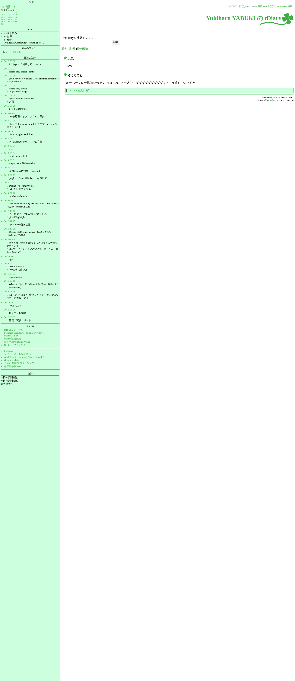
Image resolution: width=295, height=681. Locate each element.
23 (16, 19)
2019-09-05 (9, 85)
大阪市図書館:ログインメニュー (21, 363)
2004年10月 (9, 7)
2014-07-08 (9, 120)
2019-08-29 (9, 95)
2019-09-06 (9, 75)
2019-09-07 (9, 68)
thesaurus (8, 351)
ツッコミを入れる (77, 90)
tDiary (277, 97)
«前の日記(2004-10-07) (245, 6)
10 (2, 17)
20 (9, 19)
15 (13, 17)
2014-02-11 (9, 182)
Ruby (272, 100)
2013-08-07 (9, 302)
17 (2, 19)
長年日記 (82, 48)
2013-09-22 (9, 256)
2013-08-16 (9, 291)
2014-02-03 (9, 200)
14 (11, 17)
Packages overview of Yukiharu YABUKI (24, 333)
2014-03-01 (9, 160)
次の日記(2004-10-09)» (275, 6)
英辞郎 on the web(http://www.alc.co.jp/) (24, 357)
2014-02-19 (9, 175)
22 (13, 19)
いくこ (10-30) (13, 52)
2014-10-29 (9, 113)
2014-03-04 (9, 153)
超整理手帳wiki (12, 366)
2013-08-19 (9, 281)
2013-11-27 (9, 221)
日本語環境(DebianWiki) (17, 342)
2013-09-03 (9, 274)
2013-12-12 (9, 211)
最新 (260, 6)
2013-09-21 (9, 263)
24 (2, 22)
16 (16, 17)
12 (6, 17)
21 (11, 19)
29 (13, 22)
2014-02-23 (9, 167)
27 (9, 22)
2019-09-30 (9, 61)
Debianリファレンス (15, 345)
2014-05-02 (9, 138)
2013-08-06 (9, 309)
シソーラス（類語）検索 (17, 354)
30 (16, 22)
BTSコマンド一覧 (13, 330)
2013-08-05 (9, 317)
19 (6, 19)
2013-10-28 (9, 239)
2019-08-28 (9, 105)
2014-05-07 (9, 131)
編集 (289, 6)
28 (11, 22)
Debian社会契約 (12, 338)
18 (4, 19)
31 (2, 24)
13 (9, 17)
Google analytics (12, 360)
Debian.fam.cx (11, 335)
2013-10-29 (9, 228)
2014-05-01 (9, 146)
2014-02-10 (9, 193)
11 (4, 17)
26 (6, 22)
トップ (229, 6)
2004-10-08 (68, 48)
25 (4, 22)
